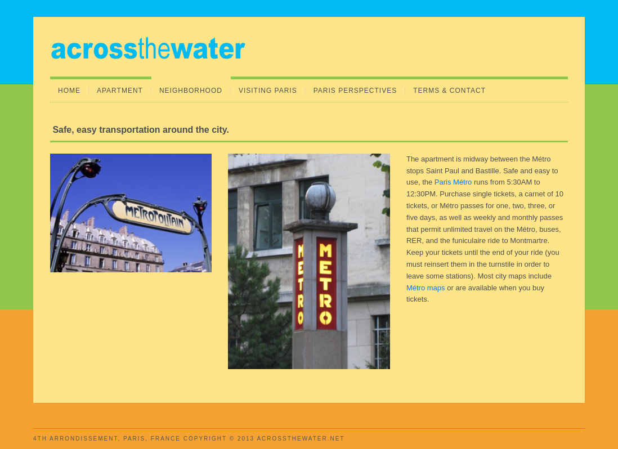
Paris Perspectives (355, 90)
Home (69, 90)
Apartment (120, 90)
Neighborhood (190, 90)
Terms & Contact (449, 90)
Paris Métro (453, 182)
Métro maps (425, 288)
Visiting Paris (268, 90)
